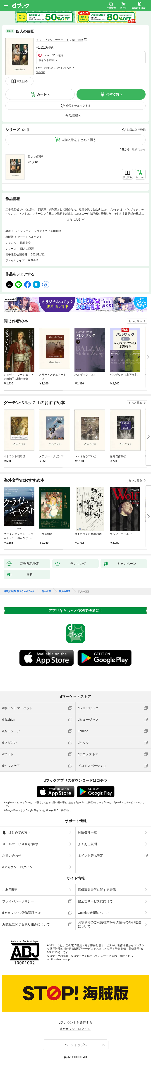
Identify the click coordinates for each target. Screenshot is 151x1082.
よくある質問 (87, 844)
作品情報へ (73, 115)
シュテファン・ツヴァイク (52, 40)
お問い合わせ (11, 855)
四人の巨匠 (35, 156)
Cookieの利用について (94, 913)
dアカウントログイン (17, 867)
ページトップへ (76, 1045)
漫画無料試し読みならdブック (19, 591)
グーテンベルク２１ (29, 236)
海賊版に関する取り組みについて (26, 924)
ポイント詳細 (46, 60)
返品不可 (40, 72)
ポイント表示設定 (90, 855)
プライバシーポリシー (18, 901)
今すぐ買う (114, 94)
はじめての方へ (16, 832)
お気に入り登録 (136, 129)
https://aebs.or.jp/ (60, 959)
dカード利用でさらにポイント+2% (54, 68)
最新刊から (139, 149)
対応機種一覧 (87, 832)
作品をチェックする (78, 105)
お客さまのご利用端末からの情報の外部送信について (109, 924)
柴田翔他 (77, 40)
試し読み (22, 81)
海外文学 (25, 242)
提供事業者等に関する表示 (97, 889)
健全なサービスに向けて (95, 901)
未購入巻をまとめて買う (78, 140)
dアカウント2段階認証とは (21, 913)
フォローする (86, 40)
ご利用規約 (10, 889)
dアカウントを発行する (75, 1022)
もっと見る (135, 321)
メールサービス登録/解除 (20, 844)
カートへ (43, 94)
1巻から (125, 149)
